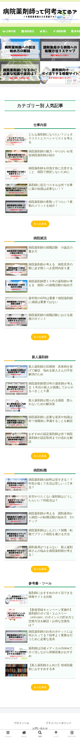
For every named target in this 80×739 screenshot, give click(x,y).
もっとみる (40, 223)
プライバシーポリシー (58, 723)
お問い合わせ (40, 728)
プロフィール (21, 723)
